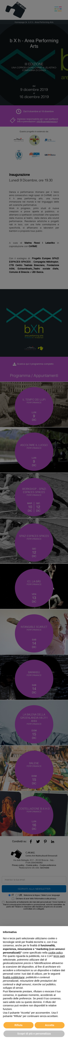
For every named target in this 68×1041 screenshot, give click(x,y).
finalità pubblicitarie (13, 977)
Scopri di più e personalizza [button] (34, 1033)
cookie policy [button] (55, 952)
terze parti (59, 956)
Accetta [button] (49, 1025)
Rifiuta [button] (18, 1025)
